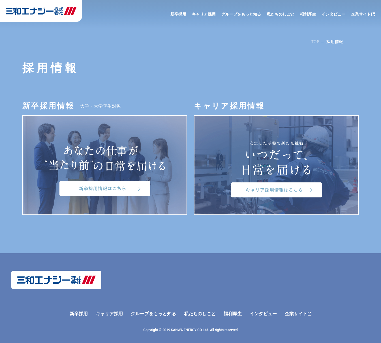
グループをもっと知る (241, 14)
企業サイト (361, 14)
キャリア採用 (204, 14)
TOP (315, 42)
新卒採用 (178, 14)
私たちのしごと (280, 14)
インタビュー (333, 14)
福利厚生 (308, 14)
